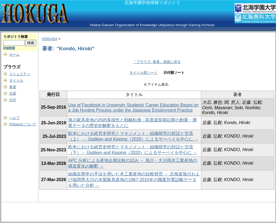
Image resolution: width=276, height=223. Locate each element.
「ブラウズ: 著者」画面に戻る (156, 62)
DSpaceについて (22, 124)
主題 (12, 93)
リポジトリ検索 (15, 37)
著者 (12, 87)
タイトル (16, 80)
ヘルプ (14, 118)
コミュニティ (19, 74)
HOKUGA (49, 39)
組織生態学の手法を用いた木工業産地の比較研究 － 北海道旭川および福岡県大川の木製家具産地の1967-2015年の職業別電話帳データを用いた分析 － (134, 180)
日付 (12, 100)
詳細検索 (9, 47)
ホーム (14, 54)
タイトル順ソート (144, 73)
